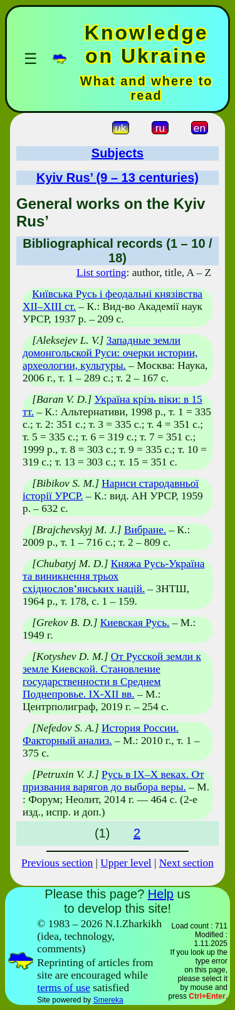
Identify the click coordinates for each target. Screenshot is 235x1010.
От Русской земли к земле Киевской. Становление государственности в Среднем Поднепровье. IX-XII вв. (112, 675)
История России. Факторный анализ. (101, 734)
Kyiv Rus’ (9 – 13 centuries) (117, 177)
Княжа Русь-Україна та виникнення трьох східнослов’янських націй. (114, 576)
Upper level (125, 863)
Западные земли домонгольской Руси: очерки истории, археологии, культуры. (110, 352)
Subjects (117, 153)
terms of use (63, 988)
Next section (186, 863)
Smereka (108, 1000)
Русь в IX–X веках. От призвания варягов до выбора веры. (113, 780)
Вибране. (145, 530)
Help (161, 894)
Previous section (57, 863)
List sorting (101, 273)
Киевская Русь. (135, 623)
